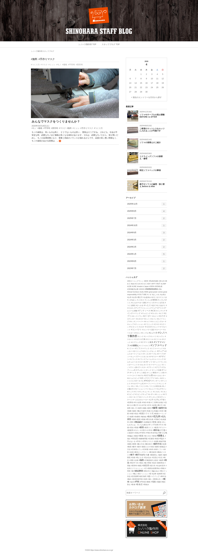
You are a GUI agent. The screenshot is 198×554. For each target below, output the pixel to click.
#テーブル (152, 354)
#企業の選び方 (157, 405)
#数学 (134, 447)
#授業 (134, 444)
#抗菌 (156, 441)
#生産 (154, 463)
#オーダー (147, 316)
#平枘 (147, 433)
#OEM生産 (158, 286)
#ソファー (131, 348)
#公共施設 (155, 411)
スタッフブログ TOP (111, 44)
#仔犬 (149, 405)
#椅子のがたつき (142, 455)
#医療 (134, 419)
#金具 (132, 482)
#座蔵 (136, 436)
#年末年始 (154, 433)
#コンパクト (136, 329)
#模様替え (153, 455)
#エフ (161, 313)
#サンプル (144, 333)
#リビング (131, 394)
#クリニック (148, 324)
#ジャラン (160, 336)
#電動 (153, 482)
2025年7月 (146, 219)
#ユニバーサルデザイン (157, 389)
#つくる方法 (159, 303)
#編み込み (155, 471)
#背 (150, 474)
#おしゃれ (156, 295)
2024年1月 (146, 255)
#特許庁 (133, 463)
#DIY (149, 284)
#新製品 (162, 447)
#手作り (139, 441)
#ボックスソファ (147, 378)
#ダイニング (137, 351)
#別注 (136, 414)
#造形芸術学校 (137, 479)
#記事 (154, 474)
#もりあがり (160, 305)
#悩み (161, 438)
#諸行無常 (143, 476)
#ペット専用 (151, 373)
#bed (132, 284)
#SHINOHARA (151, 289)
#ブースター (142, 367)
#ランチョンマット (145, 392)
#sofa (142, 292)
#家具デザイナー (160, 427)
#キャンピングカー (157, 321)
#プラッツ (151, 367)
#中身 (148, 402)
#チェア (160, 351)
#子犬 (161, 425)
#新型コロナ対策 (147, 447)
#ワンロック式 (154, 397)
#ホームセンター (159, 375)
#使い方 (134, 408)
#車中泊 (163, 476)
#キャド (147, 321)
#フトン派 (133, 367)
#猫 (145, 463)
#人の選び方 (134, 405)
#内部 (131, 414)
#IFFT (153, 284)
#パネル (141, 365)
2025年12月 (146, 205)
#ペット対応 (141, 373)
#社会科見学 (160, 466)
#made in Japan (143, 286)
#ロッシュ (158, 394)
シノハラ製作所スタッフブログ (42, 51)
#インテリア (160, 311)
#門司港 (143, 482)
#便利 (149, 408)
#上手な (157, 400)
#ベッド (149, 370)
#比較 (133, 457)
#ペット (133, 372)
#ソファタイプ (144, 346)
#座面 (140, 436)
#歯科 (160, 455)
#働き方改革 (141, 411)
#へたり (147, 305)
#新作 (139, 447)
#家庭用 (130, 430)
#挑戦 (129, 444)
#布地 (136, 433)
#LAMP (163, 284)
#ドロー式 (141, 362)
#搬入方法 (140, 444)
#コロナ (142, 327)
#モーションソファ (141, 389)
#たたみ (134, 303)
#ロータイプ (134, 397)
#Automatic (154, 281)
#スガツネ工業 (139, 339)
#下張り (163, 400)
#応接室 (151, 439)
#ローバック (143, 397)
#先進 (148, 411)
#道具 (145, 479)
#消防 (131, 460)
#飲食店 (139, 484)
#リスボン (157, 392)
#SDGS (142, 289)
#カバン (153, 319)
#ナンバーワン (158, 362)
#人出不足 (143, 405)
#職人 (135, 474)
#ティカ (145, 354)
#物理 (161, 460)
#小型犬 (143, 430)
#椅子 (131, 455)
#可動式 (157, 419)
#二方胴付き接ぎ (157, 402)
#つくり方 (35, 64)
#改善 (164, 444)
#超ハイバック (153, 476)
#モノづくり (140, 386)
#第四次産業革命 (153, 468)
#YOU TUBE (142, 295)
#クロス (157, 324)
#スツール (157, 339)
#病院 (139, 466)
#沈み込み (147, 457)
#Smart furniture (133, 292)
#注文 (160, 457)
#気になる (139, 457)
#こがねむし (131, 300)
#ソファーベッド (156, 348)
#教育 (129, 447)
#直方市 (153, 466)
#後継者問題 (143, 439)
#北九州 (156, 416)
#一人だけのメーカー (140, 400)
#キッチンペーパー (136, 321)
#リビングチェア (141, 394)
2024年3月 (146, 240)
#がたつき (155, 297)
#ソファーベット (142, 348)
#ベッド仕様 (156, 370)
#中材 (144, 402)
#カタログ (140, 319)
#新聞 (156, 447)
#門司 (136, 482)
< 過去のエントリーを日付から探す (146, 97)
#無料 (34, 59)
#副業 (131, 417)
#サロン (137, 333)
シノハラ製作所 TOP (87, 44)
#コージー (159, 330)
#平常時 (71, 64)
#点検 (136, 460)
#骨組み (146, 484)
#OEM (151, 286)
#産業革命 (160, 463)
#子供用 (155, 425)
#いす (149, 295)
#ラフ (136, 392)
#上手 (151, 400)
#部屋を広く (157, 479)
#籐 (132, 471)
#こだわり (141, 300)
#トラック (133, 359)
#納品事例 (138, 471)
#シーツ (153, 336)
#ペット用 (160, 373)
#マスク (44, 64)
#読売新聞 (135, 476)
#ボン (157, 378)
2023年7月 (146, 269)
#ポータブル (139, 381)
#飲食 (133, 484)
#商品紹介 (138, 422)
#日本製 (145, 449)
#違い (150, 479)
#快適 (157, 439)
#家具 (141, 427)
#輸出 (129, 479)
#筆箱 (162, 468)
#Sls (160, 289)
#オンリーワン (137, 316)
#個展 (129, 411)
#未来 (131, 452)
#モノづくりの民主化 (153, 386)
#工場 (162, 430)
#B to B (161, 281)
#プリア (158, 367)
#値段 (134, 411)
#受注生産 (149, 419)
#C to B (138, 284)
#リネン (164, 392)
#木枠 (151, 449)
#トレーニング (157, 359)
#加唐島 (137, 417)
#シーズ (147, 336)
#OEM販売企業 (132, 289)
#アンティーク (144, 311)
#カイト (155, 316)
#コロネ (148, 327)
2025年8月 (146, 212)
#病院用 (145, 465)
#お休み (163, 295)
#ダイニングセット (149, 351)
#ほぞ (153, 305)
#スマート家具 (147, 342)
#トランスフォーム (145, 359)
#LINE (134, 286)
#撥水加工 (148, 444)
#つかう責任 (142, 303)
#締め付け (147, 471)
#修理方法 (162, 408)
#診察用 (160, 474)
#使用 (139, 408)
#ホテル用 (148, 375)
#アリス (160, 308)
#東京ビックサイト (141, 452)
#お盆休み (147, 297)
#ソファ (158, 342)
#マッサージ (156, 381)
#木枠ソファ (158, 449)
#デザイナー (153, 357)
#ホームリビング (133, 378)
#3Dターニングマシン (135, 281)
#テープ (160, 354)
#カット (147, 319)
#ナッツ (149, 362)
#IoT (158, 284)
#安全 (131, 427)
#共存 (161, 411)
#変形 (159, 422)
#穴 (145, 468)
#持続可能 (162, 441)
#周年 (131, 422)
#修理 (154, 408)
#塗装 (154, 422)
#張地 (154, 436)
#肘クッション (142, 474)
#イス (153, 311)
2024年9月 (146, 233)
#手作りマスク (46, 59)
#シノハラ (153, 333)
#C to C (144, 284)
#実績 (136, 427)
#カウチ (162, 316)
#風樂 (158, 482)
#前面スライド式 (146, 413)
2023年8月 (146, 262)
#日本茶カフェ (136, 449)
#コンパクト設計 (148, 330)
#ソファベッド (159, 345)
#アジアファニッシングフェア (145, 308)
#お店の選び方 (137, 297)
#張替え (160, 436)
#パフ (146, 365)
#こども (161, 300)
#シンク (141, 336)
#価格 (64, 64)
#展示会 (156, 430)
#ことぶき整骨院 (151, 300)
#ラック (130, 392)
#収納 (143, 419)
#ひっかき (140, 305)
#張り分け (147, 436)
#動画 (149, 416)
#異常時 (79, 64)
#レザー (151, 394)
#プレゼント (140, 370)
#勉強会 (143, 417)
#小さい (137, 430)
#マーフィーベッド (151, 384)
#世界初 (130, 402)
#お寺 (129, 297)
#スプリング (135, 342)
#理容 (149, 463)
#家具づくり (149, 427)
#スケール (149, 339)
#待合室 (134, 438)
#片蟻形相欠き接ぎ (151, 460)
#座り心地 (162, 433)
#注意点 (155, 457)
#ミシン (52, 64)
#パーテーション (155, 365)
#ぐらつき (163, 297)
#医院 (138, 419)
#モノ (58, 64)
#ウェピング (145, 313)
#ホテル (141, 375)
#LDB (129, 286)
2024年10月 (146, 226)
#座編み (130, 436)
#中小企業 (137, 402)
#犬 (137, 463)
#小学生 (149, 430)
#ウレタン (154, 313)
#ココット (133, 327)
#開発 (148, 482)
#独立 (141, 463)
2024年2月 (146, 248)
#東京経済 (152, 452)
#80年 (146, 281)
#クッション (139, 324)
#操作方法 (157, 444)
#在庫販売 (147, 422)
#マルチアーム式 (137, 384)
